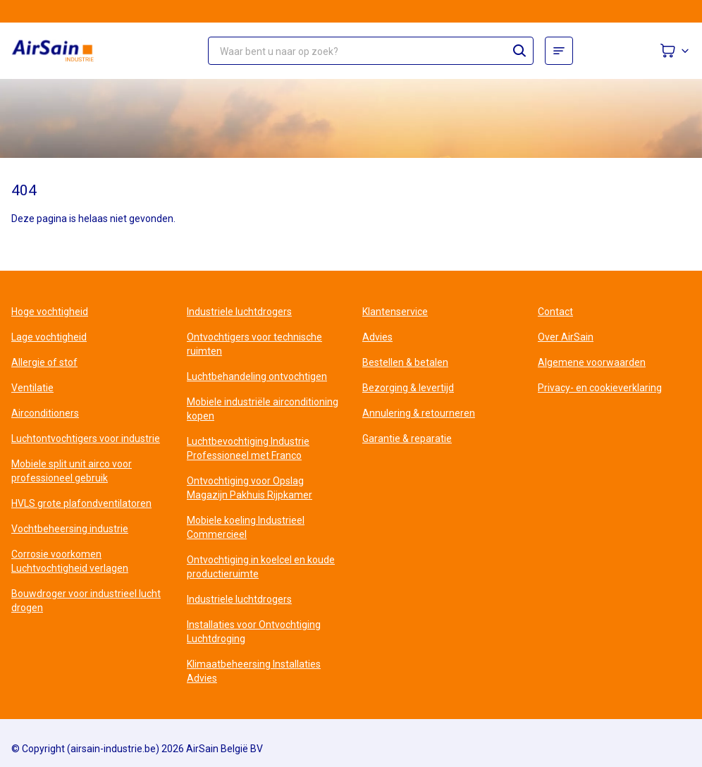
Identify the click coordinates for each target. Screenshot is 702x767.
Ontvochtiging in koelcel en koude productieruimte (261, 566)
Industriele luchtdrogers (239, 311)
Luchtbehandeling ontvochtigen (257, 376)
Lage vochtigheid (49, 337)
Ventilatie (32, 387)
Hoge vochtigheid (49, 311)
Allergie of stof (44, 362)
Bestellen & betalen (405, 362)
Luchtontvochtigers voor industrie (85, 438)
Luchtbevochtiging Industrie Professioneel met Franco (248, 448)
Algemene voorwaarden (592, 362)
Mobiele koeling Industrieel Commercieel (245, 527)
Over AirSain (565, 337)
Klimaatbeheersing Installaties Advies (254, 671)
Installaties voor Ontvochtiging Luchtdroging (254, 631)
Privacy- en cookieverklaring (600, 387)
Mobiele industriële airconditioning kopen (262, 409)
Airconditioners (45, 413)
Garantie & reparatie (407, 438)
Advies (377, 337)
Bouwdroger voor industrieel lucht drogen (86, 600)
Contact (555, 311)
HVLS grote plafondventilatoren (81, 503)
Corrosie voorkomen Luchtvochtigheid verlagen (69, 561)
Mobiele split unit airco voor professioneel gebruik (71, 471)
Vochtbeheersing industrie (69, 528)
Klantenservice (395, 311)
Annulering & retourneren (418, 413)
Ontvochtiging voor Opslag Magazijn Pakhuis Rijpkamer (249, 488)
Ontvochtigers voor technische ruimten (254, 344)
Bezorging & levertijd (408, 387)
